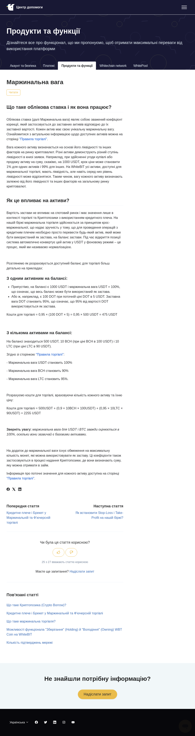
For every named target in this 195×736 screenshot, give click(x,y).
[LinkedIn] (19, 489)
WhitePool (140, 65)
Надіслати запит (81, 571)
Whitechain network (112, 65)
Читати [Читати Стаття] (13, 92)
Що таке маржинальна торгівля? (31, 621)
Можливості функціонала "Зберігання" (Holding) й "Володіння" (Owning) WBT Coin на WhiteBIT (64, 632)
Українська (19, 722)
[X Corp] (13, 489)
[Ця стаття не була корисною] (71, 552)
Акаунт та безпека (23, 65)
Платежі (49, 65)
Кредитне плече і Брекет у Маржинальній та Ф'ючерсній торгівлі (28, 517)
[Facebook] (8, 489)
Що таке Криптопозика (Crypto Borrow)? (36, 605)
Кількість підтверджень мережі (30, 642)
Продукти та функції (77, 65)
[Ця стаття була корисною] (58, 552)
